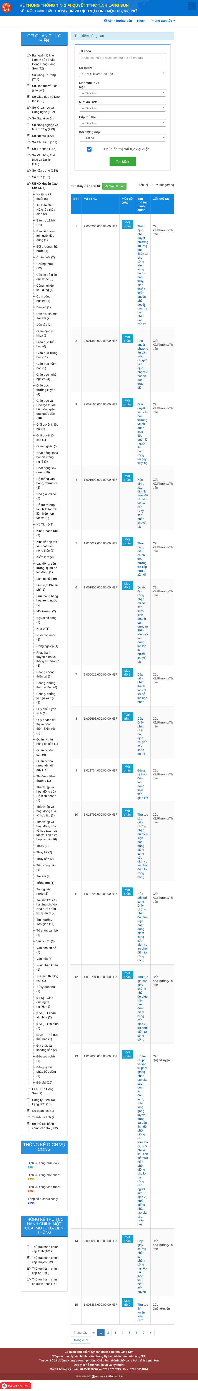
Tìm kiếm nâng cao (89, 36)
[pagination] (154, 185)
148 (30, 1167)
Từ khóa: (85, 51)
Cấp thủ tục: (88, 117)
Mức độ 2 (127, 585)
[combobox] (122, 73)
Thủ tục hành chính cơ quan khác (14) (45, 1281)
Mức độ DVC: (88, 102)
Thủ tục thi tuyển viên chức (142, 1312)
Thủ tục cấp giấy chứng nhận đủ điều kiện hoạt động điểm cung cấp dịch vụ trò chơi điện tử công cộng (142, 846)
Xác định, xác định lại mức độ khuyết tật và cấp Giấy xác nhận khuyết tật (142, 503)
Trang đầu (81, 1332)
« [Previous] (94, 1332)
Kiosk (141, 20)
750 (30, 1191)
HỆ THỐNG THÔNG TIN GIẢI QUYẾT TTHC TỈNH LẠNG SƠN (74, 5)
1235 (31, 1179)
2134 (31, 1203)
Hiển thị (143, 185)
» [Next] (151, 1332)
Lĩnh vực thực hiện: (89, 85)
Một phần (127, 224)
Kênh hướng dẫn (118, 20)
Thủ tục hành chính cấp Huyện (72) (45, 1260)
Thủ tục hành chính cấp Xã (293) (45, 1271)
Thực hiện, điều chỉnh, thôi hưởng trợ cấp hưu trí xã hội (142, 559)
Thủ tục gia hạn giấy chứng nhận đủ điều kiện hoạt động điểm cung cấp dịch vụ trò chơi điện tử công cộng (142, 1008)
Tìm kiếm (122, 161)
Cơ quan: (85, 67)
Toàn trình (127, 716)
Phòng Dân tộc (163, 20)
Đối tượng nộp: (90, 132)
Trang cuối (81, 1340)
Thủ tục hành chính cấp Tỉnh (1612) (45, 1249)
